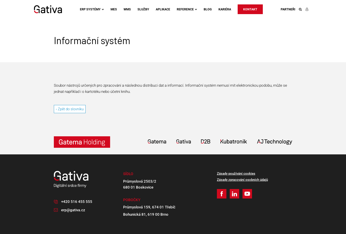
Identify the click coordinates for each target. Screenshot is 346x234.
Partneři (288, 9)
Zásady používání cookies (236, 174)
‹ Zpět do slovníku (70, 109)
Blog (208, 9)
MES (114, 9)
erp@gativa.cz (73, 210)
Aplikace (163, 9)
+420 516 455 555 (76, 201)
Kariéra (224, 9)
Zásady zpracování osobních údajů (242, 180)
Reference (187, 9)
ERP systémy (92, 9)
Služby (143, 9)
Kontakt (250, 9)
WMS (127, 9)
